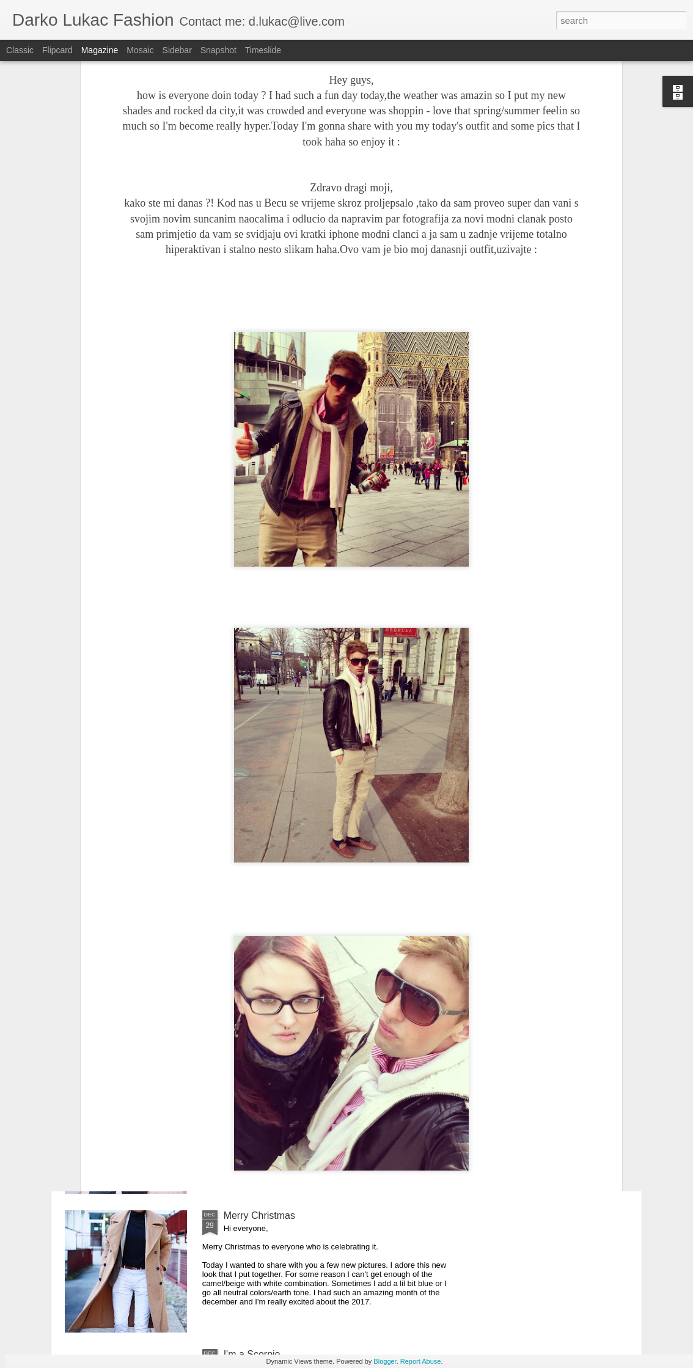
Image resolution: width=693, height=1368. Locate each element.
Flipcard (57, 50)
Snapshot (218, 50)
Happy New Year (260, 1077)
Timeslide (263, 50)
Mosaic (140, 50)
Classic (20, 50)
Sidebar (177, 50)
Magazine (100, 50)
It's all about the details (273, 938)
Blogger (384, 1361)
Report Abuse (420, 1361)
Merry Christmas (259, 1215)
